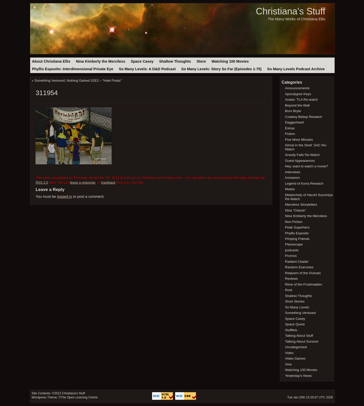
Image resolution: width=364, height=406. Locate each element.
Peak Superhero (297, 227)
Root (288, 290)
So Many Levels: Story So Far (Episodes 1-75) (221, 69)
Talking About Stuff (299, 336)
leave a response (82, 182)
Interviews (292, 172)
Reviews (291, 278)
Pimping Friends (297, 239)
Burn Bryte (293, 111)
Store (201, 61)
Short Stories (295, 301)
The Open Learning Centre (79, 397)
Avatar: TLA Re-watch (301, 99)
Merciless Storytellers (301, 204)
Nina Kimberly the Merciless (100, 61)
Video (289, 353)
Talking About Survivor (302, 341)
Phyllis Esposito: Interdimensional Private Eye (72, 69)
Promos (291, 256)
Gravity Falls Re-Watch (302, 155)
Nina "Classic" (295, 210)
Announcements (297, 88)
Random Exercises (299, 267)
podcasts (292, 250)
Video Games (295, 358)
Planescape (294, 244)
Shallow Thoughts (175, 61)
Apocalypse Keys (298, 94)
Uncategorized (296, 347)
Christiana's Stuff (290, 11)
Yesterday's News (298, 376)
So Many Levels (297, 307)
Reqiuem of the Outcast (303, 273)
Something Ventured (300, 313)
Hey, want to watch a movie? (306, 166)
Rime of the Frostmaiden (303, 284)
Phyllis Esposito (297, 233)
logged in (64, 197)
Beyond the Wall (297, 105)
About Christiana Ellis (51, 61)
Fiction (290, 134)
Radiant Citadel (296, 261)
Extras (290, 128)
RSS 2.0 (42, 182)
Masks (290, 189)
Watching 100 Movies (230, 61)
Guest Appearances (300, 161)
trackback (108, 182)
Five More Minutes (299, 140)
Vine (288, 364)
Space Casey (142, 61)
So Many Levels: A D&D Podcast (147, 69)
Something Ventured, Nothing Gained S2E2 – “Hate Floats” (78, 80)
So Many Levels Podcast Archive (296, 69)
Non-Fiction (293, 222)
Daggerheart (294, 122)
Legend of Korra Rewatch (304, 183)
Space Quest (295, 324)
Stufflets (291, 330)
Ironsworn (292, 178)
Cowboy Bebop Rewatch (303, 117)
